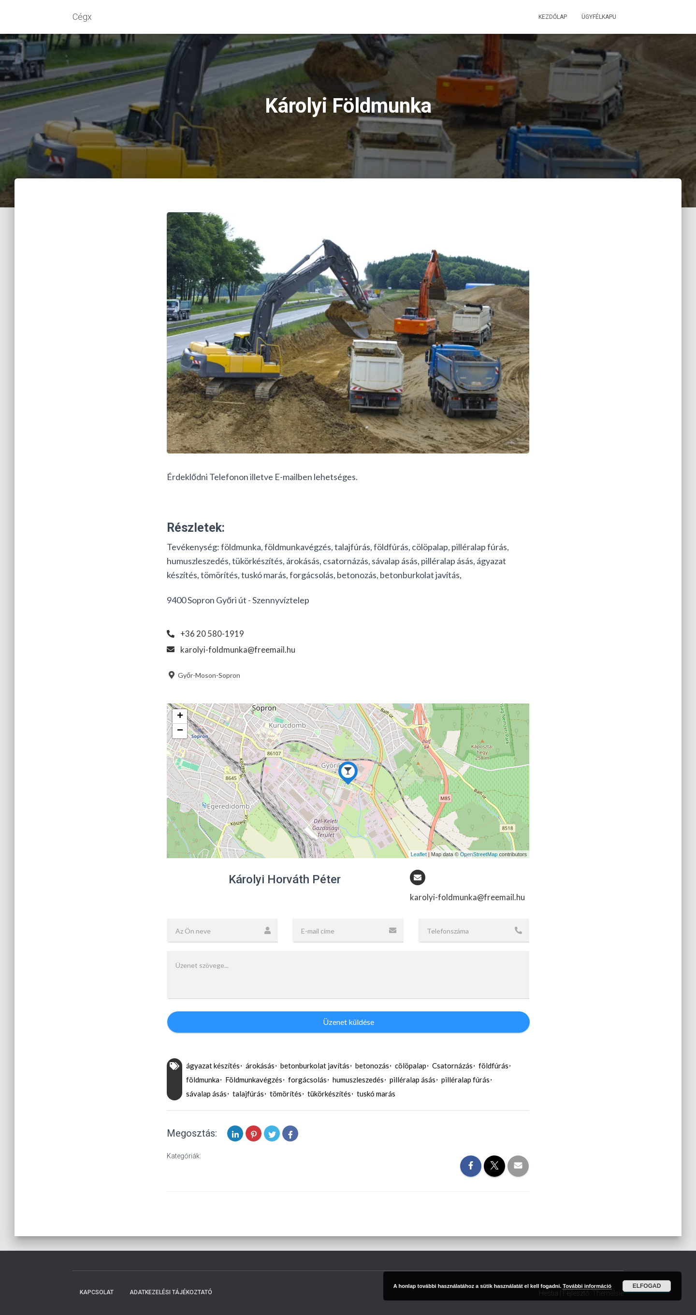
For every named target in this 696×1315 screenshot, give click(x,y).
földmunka (202, 1080)
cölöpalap (410, 1066)
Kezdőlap (552, 17)
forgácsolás (307, 1080)
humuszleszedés (358, 1080)
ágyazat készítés (213, 1066)
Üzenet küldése (348, 1022)
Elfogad (647, 1286)
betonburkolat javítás (314, 1066)
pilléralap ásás (412, 1080)
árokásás (260, 1066)
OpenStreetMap (479, 854)
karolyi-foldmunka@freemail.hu (239, 649)
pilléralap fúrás (465, 1080)
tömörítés (286, 1094)
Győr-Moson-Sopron (203, 675)
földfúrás (493, 1066)
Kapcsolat (97, 1292)
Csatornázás (452, 1066)
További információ (587, 1286)
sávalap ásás (206, 1094)
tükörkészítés (329, 1094)
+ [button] (180, 716)
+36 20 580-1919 (212, 633)
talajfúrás (248, 1094)
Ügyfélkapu (598, 17)
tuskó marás (376, 1094)
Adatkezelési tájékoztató (171, 1292)
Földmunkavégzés (253, 1080)
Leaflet (419, 854)
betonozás (372, 1066)
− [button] (180, 731)
